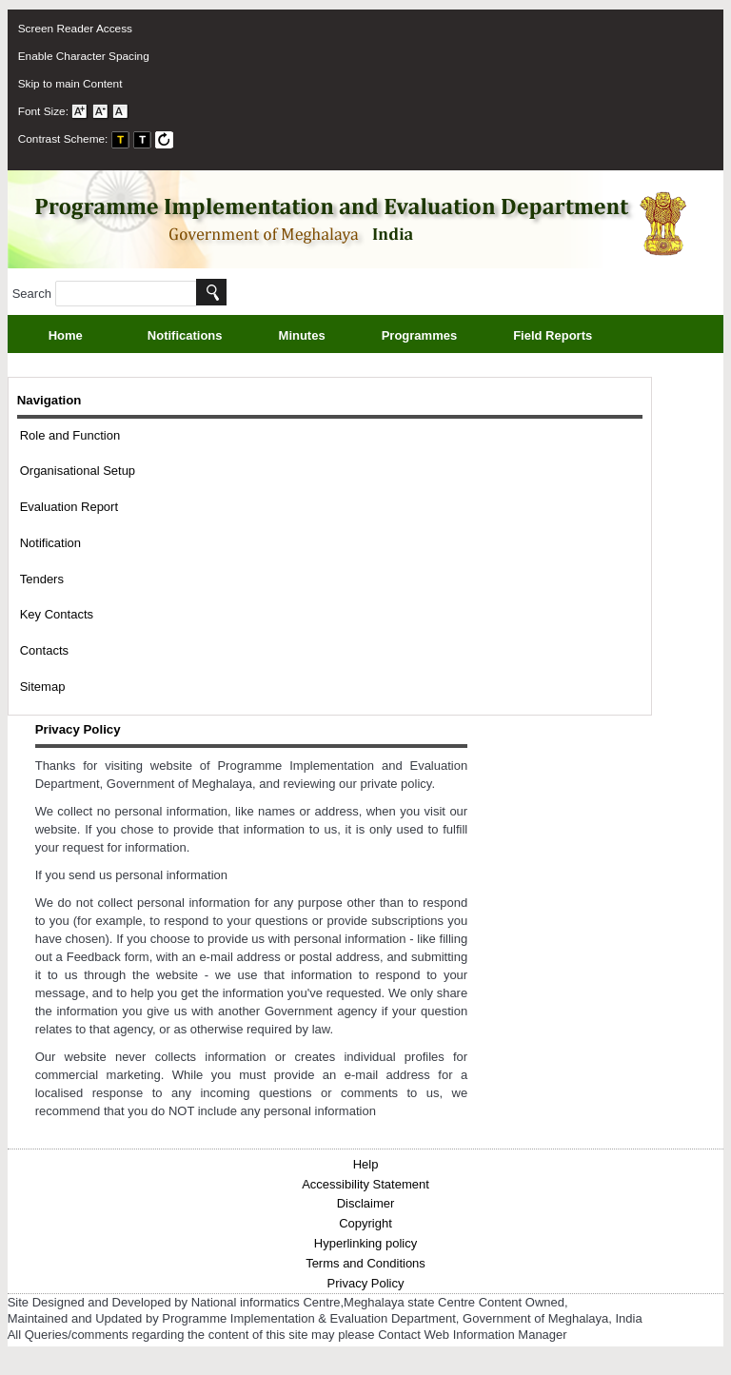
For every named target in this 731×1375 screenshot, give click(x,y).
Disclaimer (366, 1203)
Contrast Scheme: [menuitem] (96, 139)
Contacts (44, 650)
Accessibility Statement (365, 1184)
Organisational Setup (77, 470)
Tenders (42, 579)
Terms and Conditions (365, 1263)
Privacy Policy (366, 1283)
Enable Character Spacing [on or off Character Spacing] (83, 56)
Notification (50, 543)
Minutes (323, 337)
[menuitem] (349, 29)
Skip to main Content (70, 83)
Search (104, 293)
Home (66, 335)
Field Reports (574, 337)
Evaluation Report (69, 507)
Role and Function (70, 435)
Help (366, 1164)
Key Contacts (56, 614)
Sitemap (43, 686)
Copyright (365, 1223)
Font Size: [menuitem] (73, 111)
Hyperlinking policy (365, 1243)
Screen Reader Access (75, 28)
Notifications (207, 337)
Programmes (441, 337)
